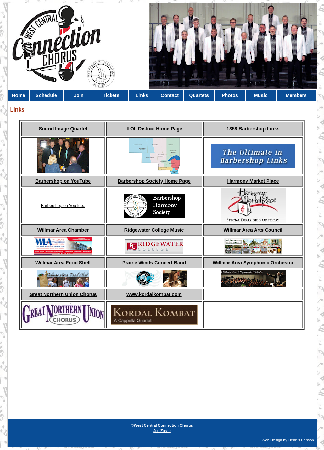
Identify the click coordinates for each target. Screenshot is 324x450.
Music (261, 95)
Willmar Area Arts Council (253, 230)
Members (296, 95)
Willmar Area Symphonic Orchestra (253, 262)
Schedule (46, 95)
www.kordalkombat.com (154, 294)
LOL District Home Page (154, 129)
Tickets (111, 95)
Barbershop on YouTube (63, 181)
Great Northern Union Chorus (63, 294)
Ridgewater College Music (154, 230)
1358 (231, 129)
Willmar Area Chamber (63, 230)
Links (142, 95)
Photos (230, 95)
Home (18, 95)
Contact (170, 95)
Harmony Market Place (253, 181)
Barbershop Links (258, 129)
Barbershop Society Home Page (154, 181)
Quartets (199, 95)
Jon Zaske (162, 431)
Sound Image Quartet (63, 129)
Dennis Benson (301, 440)
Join (79, 95)
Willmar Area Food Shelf (63, 262)
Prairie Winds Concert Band (154, 262)
